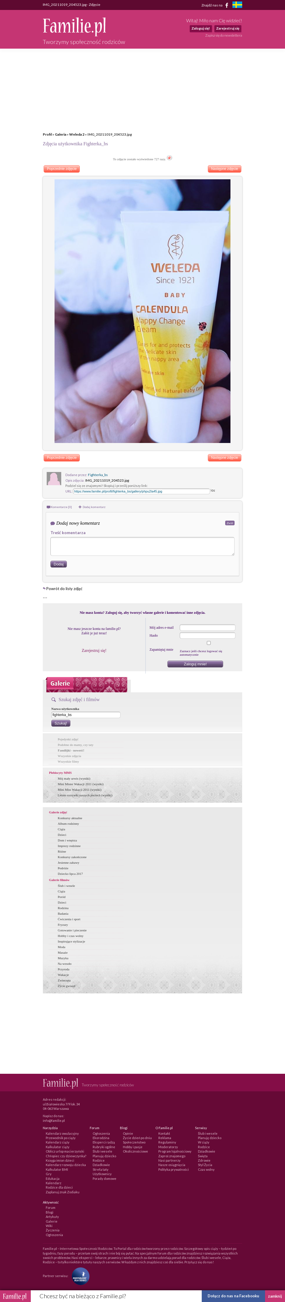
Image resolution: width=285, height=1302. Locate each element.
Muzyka (63, 958)
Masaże (63, 952)
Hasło (154, 635)
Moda (61, 947)
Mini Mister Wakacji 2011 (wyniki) (81, 784)
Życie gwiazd (66, 986)
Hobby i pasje (132, 1147)
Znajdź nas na (215, 5)
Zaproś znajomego (171, 1156)
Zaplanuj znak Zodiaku (62, 1192)
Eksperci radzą (104, 1142)
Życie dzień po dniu (137, 1138)
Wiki (49, 1226)
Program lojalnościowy (174, 1151)
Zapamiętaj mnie (161, 649)
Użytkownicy (102, 1174)
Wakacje (63, 974)
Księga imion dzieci (60, 1160)
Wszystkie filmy (68, 761)
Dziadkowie (101, 1165)
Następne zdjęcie (224, 169)
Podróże (63, 868)
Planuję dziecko (104, 1156)
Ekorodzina (101, 1138)
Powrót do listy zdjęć (64, 588)
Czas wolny (206, 1169)
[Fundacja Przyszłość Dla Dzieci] (79, 1276)
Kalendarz (53, 1183)
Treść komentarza (68, 532)
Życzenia (53, 1230)
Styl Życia (205, 1165)
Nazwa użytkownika (65, 708)
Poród (61, 897)
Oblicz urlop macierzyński (65, 1151)
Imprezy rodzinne (69, 846)
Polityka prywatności (173, 1169)
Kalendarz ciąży (57, 1142)
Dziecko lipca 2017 (70, 873)
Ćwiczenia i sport (69, 919)
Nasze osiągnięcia (171, 1165)
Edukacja (53, 1178)
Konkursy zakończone (72, 857)
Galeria (60, 134)
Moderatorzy (168, 1147)
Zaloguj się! (200, 28)
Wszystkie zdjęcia (69, 756)
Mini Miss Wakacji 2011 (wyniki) (79, 789)
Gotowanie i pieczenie (72, 930)
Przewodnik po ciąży (61, 1138)
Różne (62, 851)
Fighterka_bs (98, 475)
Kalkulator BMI (57, 1169)
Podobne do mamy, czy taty (76, 745)
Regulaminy (167, 1142)
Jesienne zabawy (68, 862)
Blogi (49, 1212)
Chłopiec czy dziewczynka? (66, 1156)
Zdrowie (204, 1160)
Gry (49, 1174)
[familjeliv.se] (237, 5)
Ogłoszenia (101, 1133)
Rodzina (63, 908)
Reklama (164, 1138)
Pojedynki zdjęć (68, 739)
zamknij (275, 1296)
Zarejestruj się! (94, 650)
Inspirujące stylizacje (71, 941)
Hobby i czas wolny (71, 936)
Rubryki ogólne (104, 1147)
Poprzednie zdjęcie (62, 169)
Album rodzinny (68, 823)
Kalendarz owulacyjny (62, 1133)
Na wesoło (65, 963)
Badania (63, 913)
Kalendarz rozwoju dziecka (66, 1165)
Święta (203, 1156)
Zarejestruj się (227, 28)
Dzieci (62, 834)
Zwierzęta (64, 980)
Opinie (128, 1133)
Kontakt (164, 1133)
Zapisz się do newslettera (223, 35)
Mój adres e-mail (162, 628)
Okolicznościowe (135, 1151)
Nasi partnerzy (169, 1160)
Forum (50, 1207)
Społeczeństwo (134, 1142)
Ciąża (61, 829)
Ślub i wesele (66, 885)
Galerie (51, 1221)
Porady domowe (104, 1178)
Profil (47, 134)
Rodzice (99, 1160)
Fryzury (63, 924)
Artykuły (52, 1217)
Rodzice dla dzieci (59, 1187)
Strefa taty (100, 1169)
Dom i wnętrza (67, 840)
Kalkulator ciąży (57, 1147)
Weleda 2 (76, 134)
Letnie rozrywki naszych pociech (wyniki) (85, 795)
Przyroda (63, 969)
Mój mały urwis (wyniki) (74, 778)
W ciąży (203, 1142)
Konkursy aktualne (70, 818)
